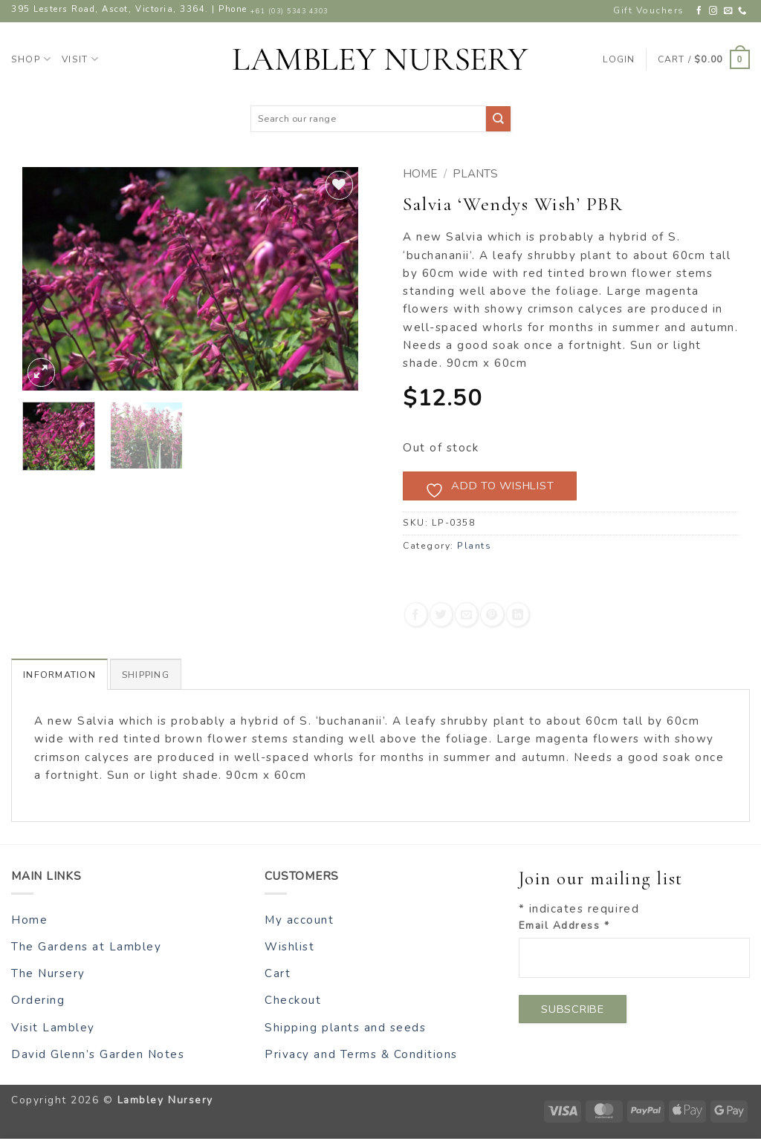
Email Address (564, 925)
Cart (278, 973)
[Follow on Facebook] (700, 11)
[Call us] (743, 11)
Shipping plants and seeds (345, 1026)
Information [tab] (59, 674)
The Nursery (48, 973)
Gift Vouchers (648, 10)
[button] (704, 59)
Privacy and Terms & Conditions (361, 1054)
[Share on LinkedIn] (517, 614)
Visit (80, 59)
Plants (475, 173)
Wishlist (289, 946)
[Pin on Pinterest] (491, 614)
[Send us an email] (729, 11)
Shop (31, 59)
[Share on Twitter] (441, 614)
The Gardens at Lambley (86, 946)
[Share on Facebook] (415, 614)
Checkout (293, 1000)
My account (299, 919)
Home (420, 173)
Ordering (38, 1000)
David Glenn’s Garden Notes (98, 1054)
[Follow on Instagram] (714, 11)
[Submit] (498, 118)
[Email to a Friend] (466, 614)
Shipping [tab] (146, 674)
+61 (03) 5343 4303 (289, 11)
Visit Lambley (53, 1026)
